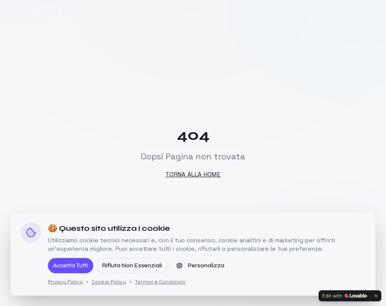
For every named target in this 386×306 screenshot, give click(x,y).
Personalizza (200, 265)
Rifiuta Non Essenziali (132, 265)
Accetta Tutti (70, 265)
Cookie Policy (109, 281)
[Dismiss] (376, 296)
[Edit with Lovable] (344, 296)
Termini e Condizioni (160, 281)
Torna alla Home (193, 174)
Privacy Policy (65, 281)
